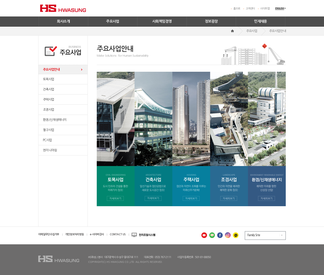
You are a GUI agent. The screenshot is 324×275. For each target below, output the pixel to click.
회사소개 (63, 21)
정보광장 (211, 21)
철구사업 (48, 130)
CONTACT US (118, 234)
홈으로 (236, 8)
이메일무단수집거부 (48, 234)
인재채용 (260, 21)
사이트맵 (265, 8)
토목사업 (48, 79)
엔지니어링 (50, 150)
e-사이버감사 (97, 234)
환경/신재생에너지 (55, 119)
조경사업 (48, 109)
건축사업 (48, 89)
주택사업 (48, 99)
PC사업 (47, 140)
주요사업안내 (51, 69)
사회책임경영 (162, 21)
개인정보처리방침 (74, 234)
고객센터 (250, 8)
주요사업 (112, 21)
